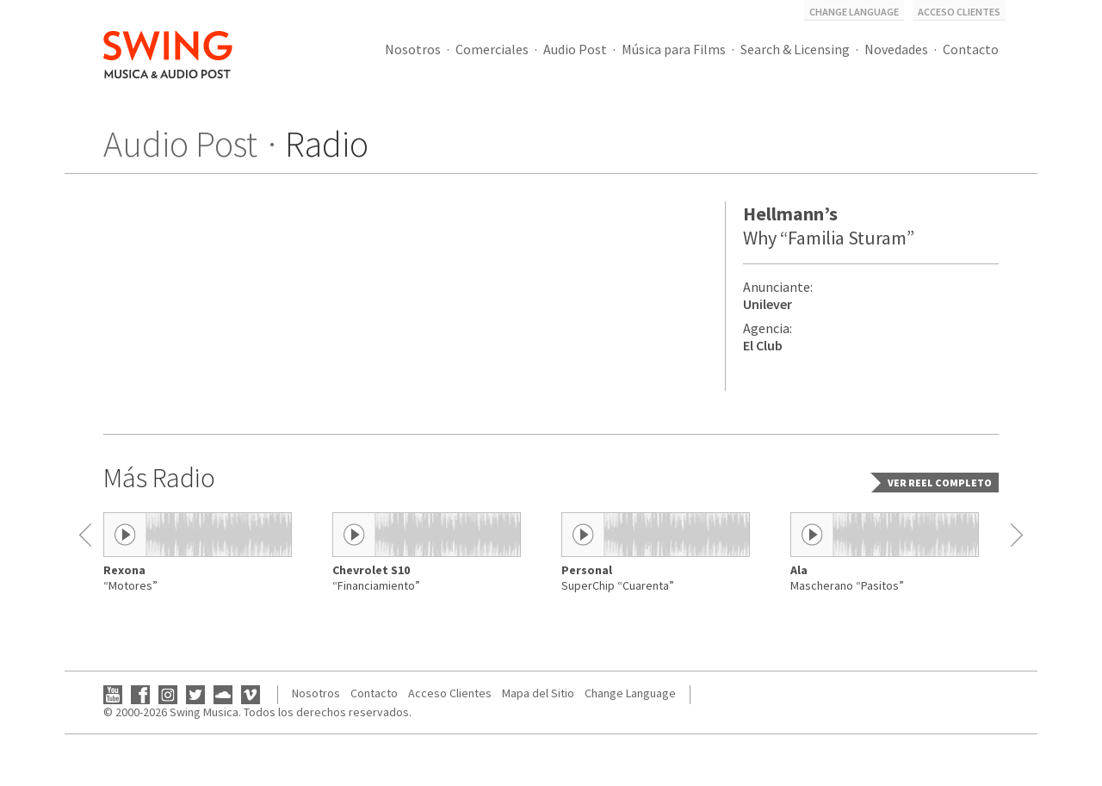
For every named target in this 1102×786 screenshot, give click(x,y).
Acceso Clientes (959, 11)
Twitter (195, 694)
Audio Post (575, 49)
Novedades (896, 49)
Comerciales (492, 49)
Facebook (140, 694)
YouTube (112, 694)
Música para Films (674, 49)
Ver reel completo (940, 482)
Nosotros (413, 49)
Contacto (971, 49)
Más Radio (159, 478)
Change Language (854, 11)
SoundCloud (223, 694)
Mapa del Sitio (538, 693)
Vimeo (250, 694)
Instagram (167, 694)
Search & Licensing (795, 49)
